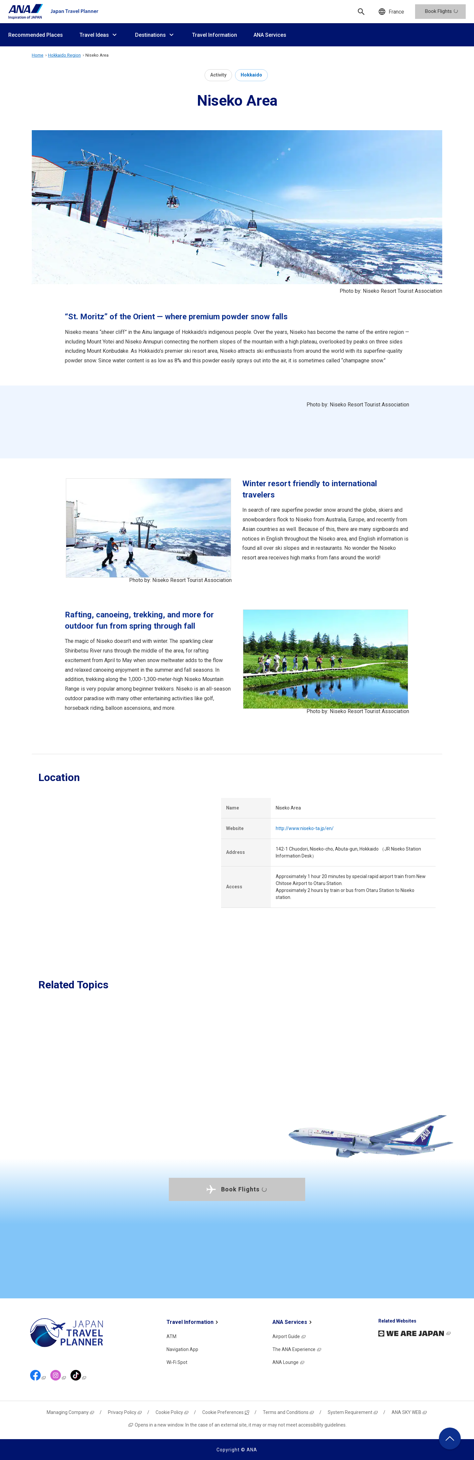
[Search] (361, 11)
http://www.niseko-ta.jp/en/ (305, 828)
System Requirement (353, 1412)
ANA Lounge (288, 1362)
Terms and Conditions (288, 1412)
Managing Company (71, 1412)
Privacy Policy (125, 1412)
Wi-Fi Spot (176, 1362)
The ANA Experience (297, 1349)
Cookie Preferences (226, 1412)
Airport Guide (289, 1336)
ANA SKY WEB (409, 1412)
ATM (171, 1336)
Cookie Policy (172, 1412)
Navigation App (182, 1349)
